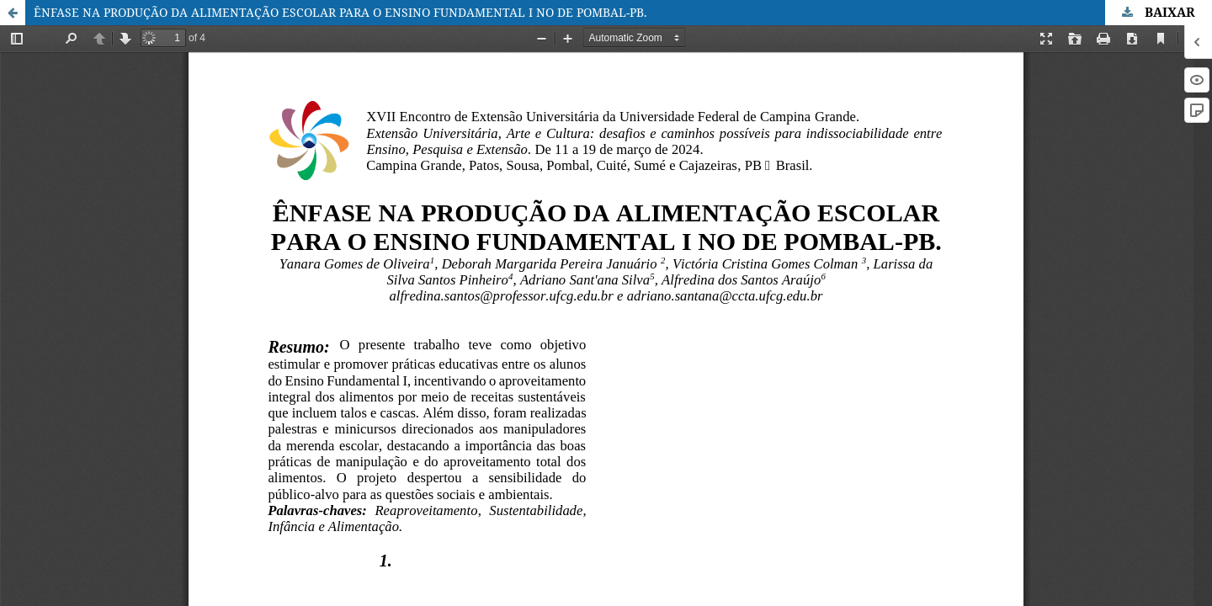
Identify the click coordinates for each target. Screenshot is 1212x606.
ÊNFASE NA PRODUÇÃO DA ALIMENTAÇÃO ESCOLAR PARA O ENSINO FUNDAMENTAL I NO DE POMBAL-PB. (340, 12)
